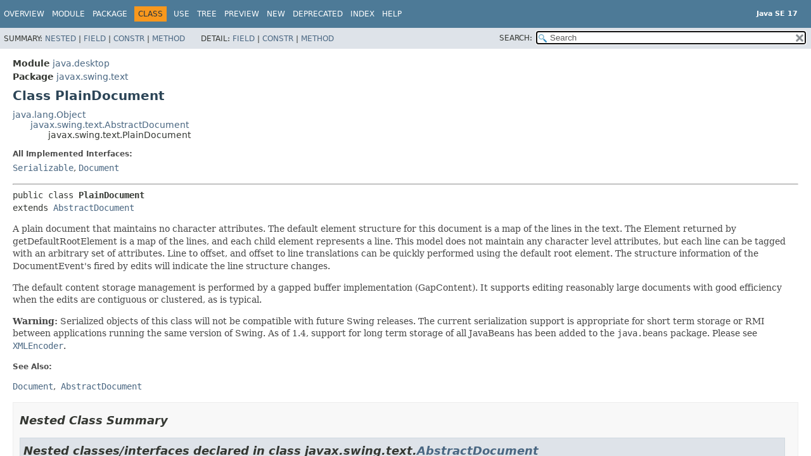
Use (181, 14)
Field (95, 38)
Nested (60, 38)
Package (110, 14)
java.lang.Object (49, 115)
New (276, 14)
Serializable (43, 168)
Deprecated (318, 14)
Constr (128, 38)
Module (68, 14)
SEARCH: (515, 38)
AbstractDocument (93, 208)
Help (392, 14)
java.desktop (81, 63)
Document (99, 168)
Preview (241, 14)
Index (362, 14)
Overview (24, 14)
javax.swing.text (92, 77)
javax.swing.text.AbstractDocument (109, 125)
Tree (207, 14)
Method (168, 38)
